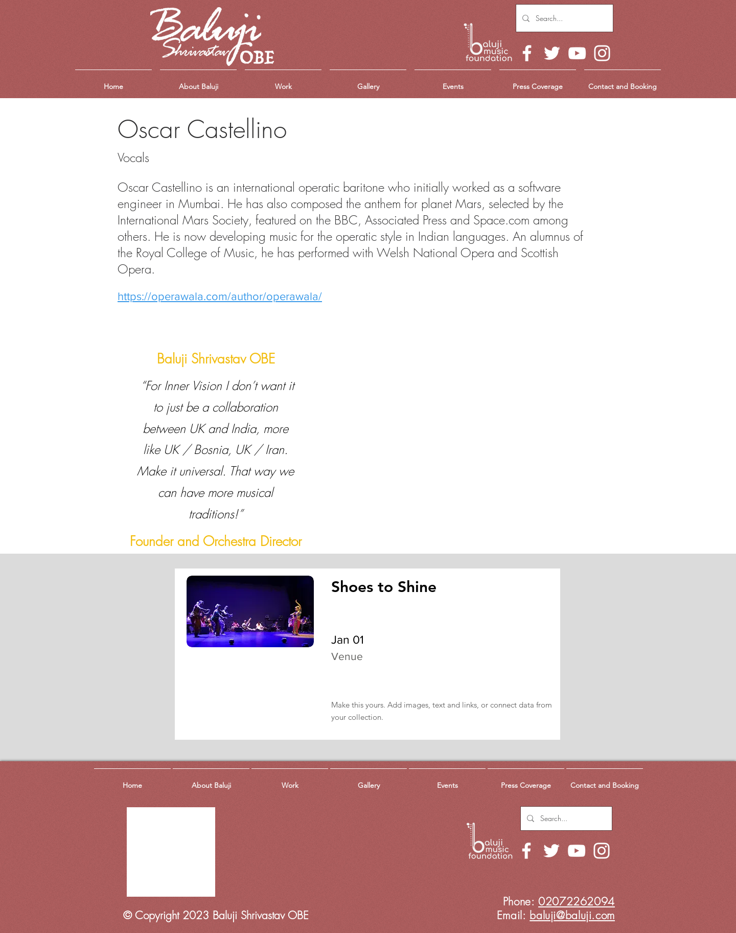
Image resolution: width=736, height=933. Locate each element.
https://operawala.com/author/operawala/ (220, 296)
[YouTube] (577, 53)
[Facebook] (527, 53)
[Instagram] (602, 53)
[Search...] (563, 18)
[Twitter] (552, 53)
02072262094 (576, 901)
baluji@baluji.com (572, 915)
